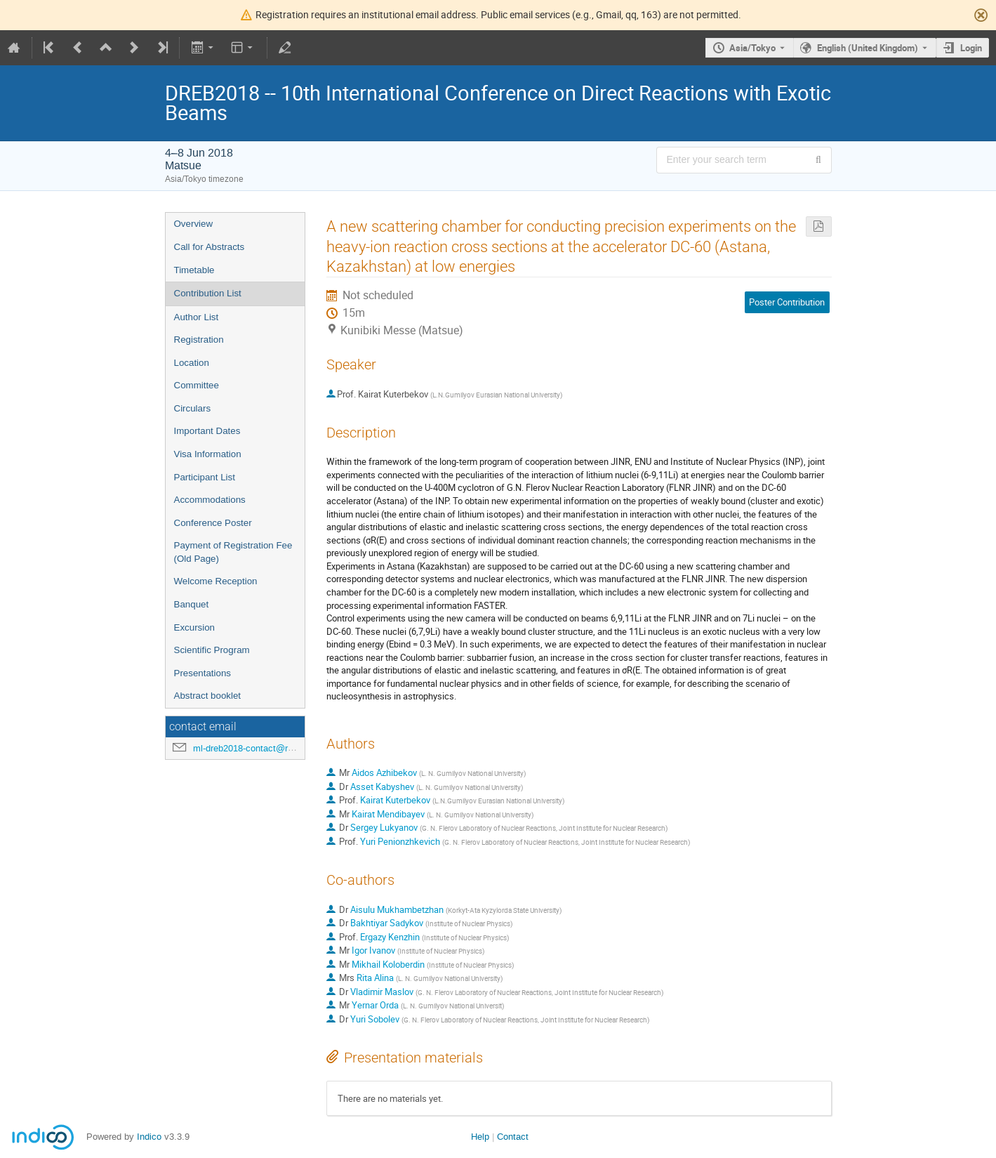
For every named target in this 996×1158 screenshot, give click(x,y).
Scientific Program (212, 650)
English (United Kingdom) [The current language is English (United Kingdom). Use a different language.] (867, 47)
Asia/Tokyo (752, 47)
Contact (513, 1137)
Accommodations (210, 499)
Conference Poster (213, 523)
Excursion (194, 627)
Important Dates (207, 431)
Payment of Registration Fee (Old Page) (233, 552)
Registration (199, 339)
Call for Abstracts (209, 247)
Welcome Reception (216, 581)
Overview (193, 223)
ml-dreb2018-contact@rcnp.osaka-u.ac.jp (276, 748)
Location (191, 362)
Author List (196, 317)
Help (480, 1137)
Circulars (192, 408)
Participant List (204, 477)
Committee (196, 385)
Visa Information (207, 454)
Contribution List (207, 293)
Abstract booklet (207, 695)
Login (971, 47)
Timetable (194, 270)
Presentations (203, 673)
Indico (149, 1137)
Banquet (191, 604)
